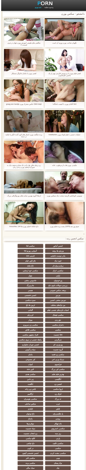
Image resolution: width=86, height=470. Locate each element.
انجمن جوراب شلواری (17, 310)
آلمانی (68, 290)
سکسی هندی (18, 330)
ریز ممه (43, 369)
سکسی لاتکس (43, 437)
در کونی (18, 379)
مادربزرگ (17, 271)
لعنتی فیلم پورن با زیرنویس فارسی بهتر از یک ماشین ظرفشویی (63, 74)
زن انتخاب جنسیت (17, 369)
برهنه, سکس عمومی (68, 276)
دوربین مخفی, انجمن (43, 280)
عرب (43, 350)
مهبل (43, 266)
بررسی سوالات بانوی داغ (43, 271)
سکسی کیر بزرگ (17, 325)
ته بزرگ (17, 345)
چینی (17, 384)
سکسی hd (43, 246)
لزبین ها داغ (43, 285)
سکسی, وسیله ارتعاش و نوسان (17, 429)
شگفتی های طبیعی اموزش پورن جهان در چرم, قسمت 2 (22, 44)
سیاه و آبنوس (43, 315)
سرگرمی (17, 305)
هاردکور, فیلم (43, 256)
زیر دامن (43, 335)
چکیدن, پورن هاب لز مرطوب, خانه (63, 165)
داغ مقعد (68, 261)
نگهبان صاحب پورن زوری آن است (63, 43)
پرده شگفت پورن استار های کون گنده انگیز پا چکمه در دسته (22, 136)
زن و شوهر (43, 399)
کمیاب (43, 325)
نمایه (40, 466)
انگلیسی (68, 335)
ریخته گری (18, 399)
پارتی (68, 374)
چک (68, 394)
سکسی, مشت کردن (68, 384)
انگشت (68, 340)
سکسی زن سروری (68, 300)
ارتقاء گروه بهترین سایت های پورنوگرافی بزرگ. (23, 196)
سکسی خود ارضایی (17, 261)
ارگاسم (43, 345)
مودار (43, 295)
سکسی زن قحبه (17, 315)
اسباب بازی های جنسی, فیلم (17, 285)
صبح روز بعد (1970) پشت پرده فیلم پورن (63, 226)
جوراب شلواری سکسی (43, 409)
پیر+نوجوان (17, 266)
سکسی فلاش (17, 300)
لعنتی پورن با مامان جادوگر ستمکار (22, 73)
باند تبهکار (68, 364)
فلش (68, 355)
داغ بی (68, 419)
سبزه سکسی (17, 280)
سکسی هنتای (17, 442)
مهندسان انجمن (43, 432)
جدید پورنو (37, 7)
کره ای (43, 414)
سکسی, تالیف (17, 374)
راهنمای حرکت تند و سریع (17, 437)
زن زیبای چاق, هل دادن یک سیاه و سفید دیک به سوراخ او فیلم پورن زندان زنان (22, 166)
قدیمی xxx (17, 251)
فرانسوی (68, 325)
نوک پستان (43, 389)
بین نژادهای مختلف (68, 285)
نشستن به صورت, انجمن (43, 424)
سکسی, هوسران (68, 350)
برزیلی (17, 414)
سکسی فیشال (43, 290)
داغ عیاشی (68, 379)
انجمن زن (17, 335)
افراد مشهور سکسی (43, 305)
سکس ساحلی (17, 350)
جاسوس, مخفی (68, 271)
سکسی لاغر (68, 389)
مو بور (17, 276)
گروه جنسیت (68, 315)
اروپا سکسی (43, 340)
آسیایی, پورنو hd (68, 251)
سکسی (43, 300)
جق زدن (68, 295)
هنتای (68, 424)
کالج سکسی (43, 374)
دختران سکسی (17, 295)
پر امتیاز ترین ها (68, 442)
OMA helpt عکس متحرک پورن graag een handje (22, 104)
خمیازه (17, 394)
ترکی (68, 399)
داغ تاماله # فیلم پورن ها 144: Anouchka (22, 226)
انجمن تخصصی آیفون (43, 384)
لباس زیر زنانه (17, 340)
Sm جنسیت (68, 305)
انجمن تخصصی (68, 280)
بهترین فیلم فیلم (43, 330)
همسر (43, 276)
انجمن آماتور (68, 246)
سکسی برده (17, 389)
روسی (43, 359)
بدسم (68, 432)
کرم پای (18, 290)
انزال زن (68, 345)
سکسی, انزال (43, 261)
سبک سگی (43, 394)
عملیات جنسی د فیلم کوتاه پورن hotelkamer (63, 135)
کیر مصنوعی (17, 320)
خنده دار (17, 419)
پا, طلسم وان (17, 355)
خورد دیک (68, 256)
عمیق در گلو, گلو (68, 404)
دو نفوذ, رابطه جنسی (68, 414)
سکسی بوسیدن (43, 404)
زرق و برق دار (17, 256)
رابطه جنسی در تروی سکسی (68, 310)
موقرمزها (43, 364)
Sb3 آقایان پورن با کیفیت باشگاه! (63, 104)
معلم (68, 437)
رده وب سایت (47, 7)
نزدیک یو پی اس (43, 320)
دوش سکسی (68, 409)
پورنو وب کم (43, 310)
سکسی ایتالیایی (18, 404)
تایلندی (43, 355)
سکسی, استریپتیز (17, 364)
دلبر (43, 419)
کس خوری (43, 442)
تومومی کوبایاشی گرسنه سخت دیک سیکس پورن (63, 196)
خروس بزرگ (18, 424)
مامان (68, 320)
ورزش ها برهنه (17, 246)
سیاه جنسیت (68, 369)
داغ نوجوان (68, 359)
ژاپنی (68, 266)
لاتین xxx (68, 330)
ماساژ (17, 359)
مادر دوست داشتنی (43, 251)
